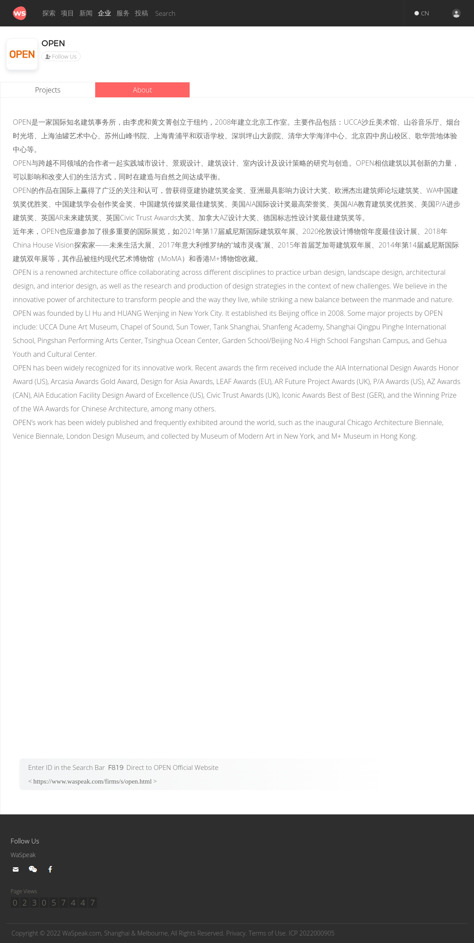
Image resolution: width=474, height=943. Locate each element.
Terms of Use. (285, 933)
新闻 (86, 13)
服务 (123, 13)
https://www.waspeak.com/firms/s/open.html (93, 781)
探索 (49, 13)
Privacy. (252, 933)
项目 (67, 13)
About (142, 90)
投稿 (141, 13)
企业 (104, 13)
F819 (115, 767)
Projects (48, 90)
